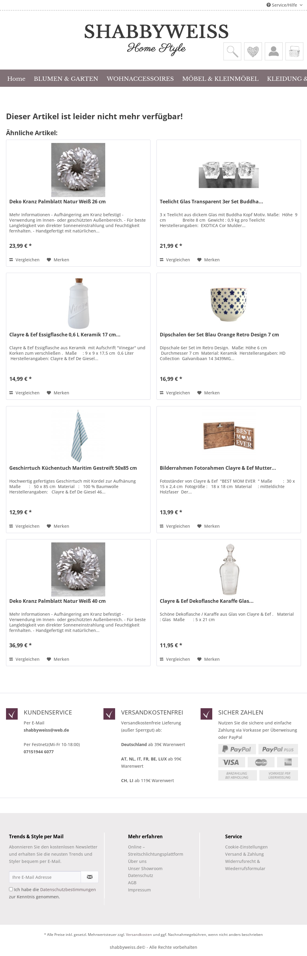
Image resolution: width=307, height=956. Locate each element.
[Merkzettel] (253, 51)
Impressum (139, 890)
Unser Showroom (145, 868)
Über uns (137, 861)
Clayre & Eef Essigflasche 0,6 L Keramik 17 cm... (65, 335)
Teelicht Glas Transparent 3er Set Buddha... (211, 202)
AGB (132, 882)
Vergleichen (24, 260)
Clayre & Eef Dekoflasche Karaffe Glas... (207, 601)
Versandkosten (139, 934)
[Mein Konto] (274, 51)
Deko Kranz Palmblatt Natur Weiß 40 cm (57, 601)
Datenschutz (140, 875)
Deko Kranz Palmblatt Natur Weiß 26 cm (57, 202)
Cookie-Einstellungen (246, 847)
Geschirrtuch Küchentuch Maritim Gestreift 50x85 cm (73, 468)
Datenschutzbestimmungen (68, 889)
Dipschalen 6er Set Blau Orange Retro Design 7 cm (219, 335)
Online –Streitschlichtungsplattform (150, 850)
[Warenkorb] (294, 51)
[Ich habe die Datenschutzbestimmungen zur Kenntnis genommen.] (11, 889)
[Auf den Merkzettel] (58, 259)
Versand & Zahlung (244, 854)
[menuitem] (232, 51)
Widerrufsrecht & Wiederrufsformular (245, 864)
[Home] (16, 78)
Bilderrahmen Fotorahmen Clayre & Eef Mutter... (218, 468)
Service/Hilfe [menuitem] (282, 5)
